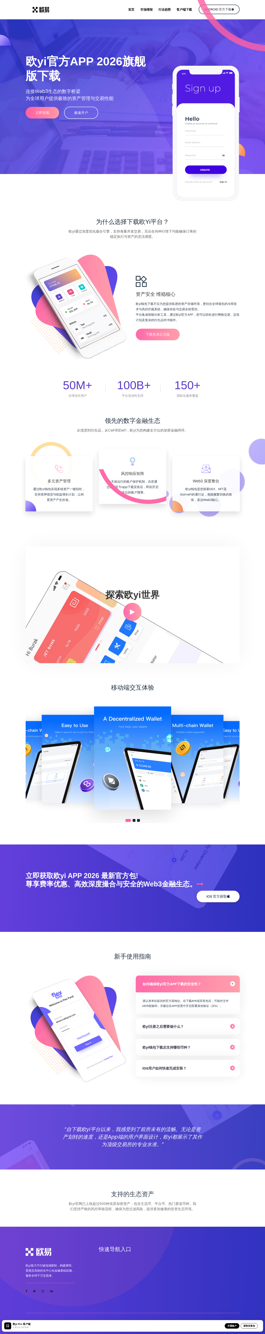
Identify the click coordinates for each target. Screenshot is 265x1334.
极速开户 (84, 112)
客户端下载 (184, 9)
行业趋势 (164, 9)
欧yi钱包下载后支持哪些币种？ (170, 1047)
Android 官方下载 (219, 9)
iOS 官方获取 (218, 896)
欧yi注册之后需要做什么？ (166, 1026)
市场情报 (146, 9)
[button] (128, 820)
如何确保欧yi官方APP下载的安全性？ (175, 984)
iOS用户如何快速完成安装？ (168, 1068)
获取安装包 (249, 1325)
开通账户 (232, 1325)
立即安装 (42, 112)
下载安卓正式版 (161, 334)
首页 (131, 9)
